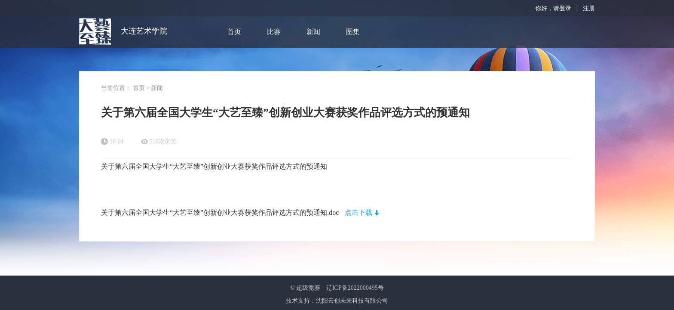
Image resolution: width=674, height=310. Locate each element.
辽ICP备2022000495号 (355, 288)
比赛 (274, 31)
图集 (353, 31)
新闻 (313, 31)
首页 (234, 31)
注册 (589, 8)
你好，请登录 (553, 8)
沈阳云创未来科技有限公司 (352, 301)
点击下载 (358, 212)
